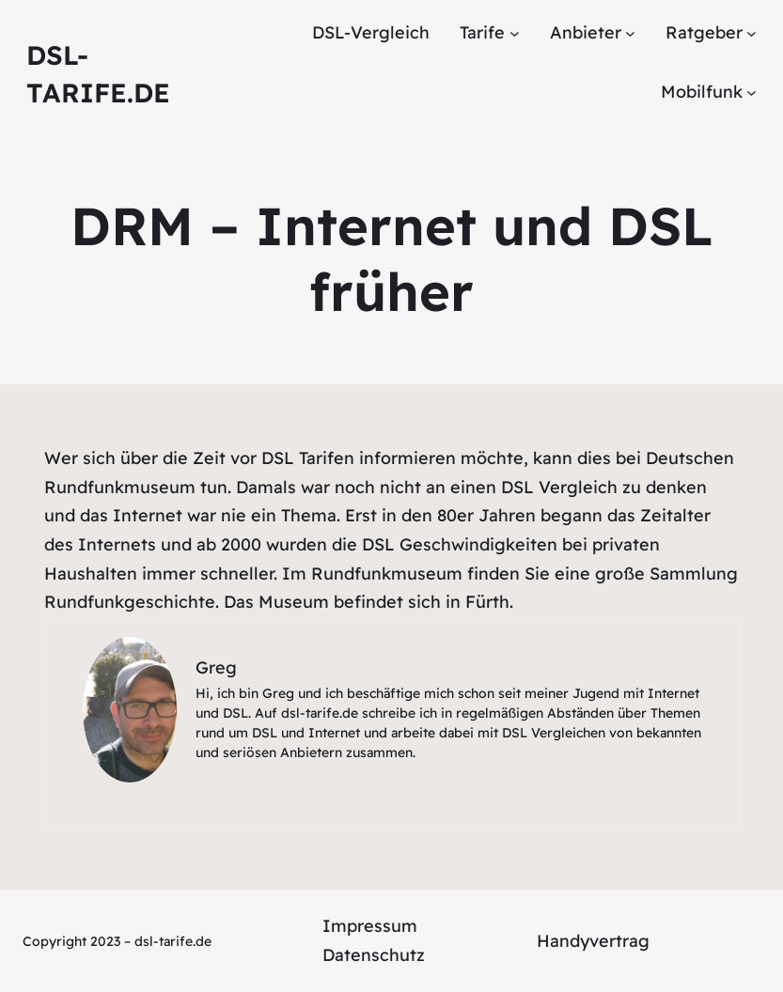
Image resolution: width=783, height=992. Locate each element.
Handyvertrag (593, 941)
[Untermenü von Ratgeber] (751, 33)
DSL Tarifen (307, 458)
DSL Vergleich (559, 487)
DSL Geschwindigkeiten (459, 544)
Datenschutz (373, 955)
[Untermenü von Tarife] (514, 33)
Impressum (369, 926)
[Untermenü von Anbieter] (630, 33)
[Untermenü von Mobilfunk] (751, 91)
